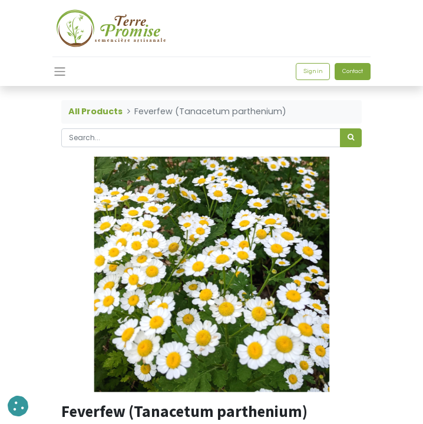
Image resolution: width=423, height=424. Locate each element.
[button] (18, 406)
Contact (352, 71)
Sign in (312, 71)
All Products (95, 111)
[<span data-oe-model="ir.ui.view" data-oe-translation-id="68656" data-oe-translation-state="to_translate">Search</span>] (351, 137)
